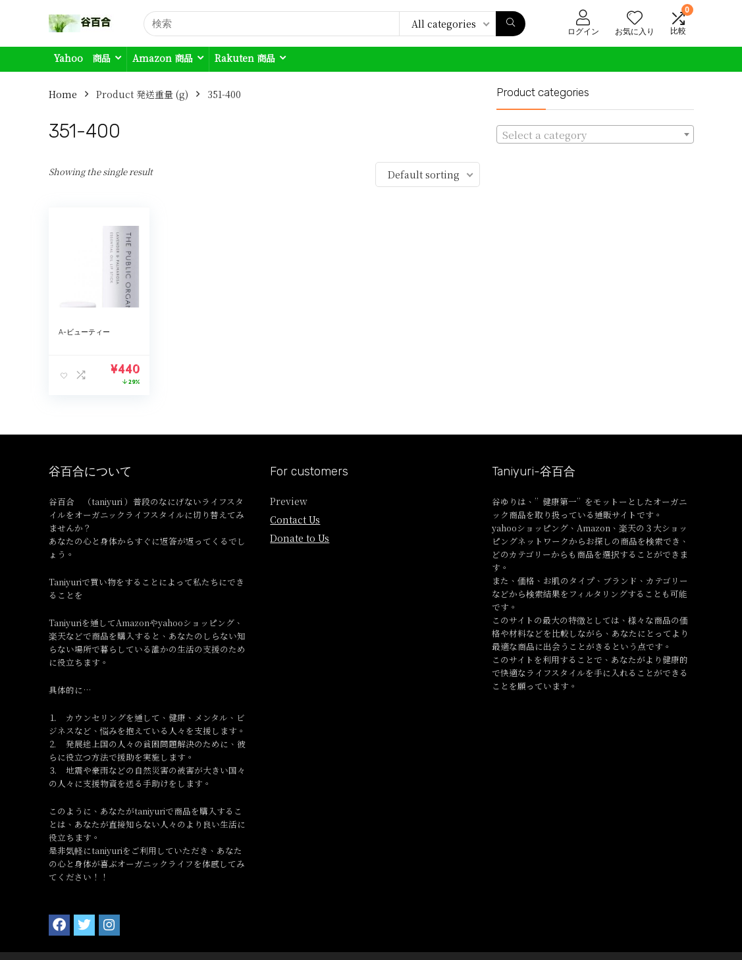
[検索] (510, 23)
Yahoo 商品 (82, 58)
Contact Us (295, 519)
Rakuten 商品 (245, 58)
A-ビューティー (84, 332)
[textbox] (595, 135)
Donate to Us (299, 538)
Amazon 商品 (162, 58)
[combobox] (595, 134)
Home (63, 94)
